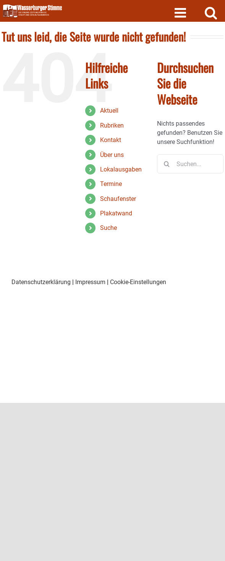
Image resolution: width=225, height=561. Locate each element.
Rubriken (112, 125)
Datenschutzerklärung (41, 282)
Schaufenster (118, 198)
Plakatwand (116, 213)
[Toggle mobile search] (211, 12)
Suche (108, 227)
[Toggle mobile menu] (181, 12)
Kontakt (110, 140)
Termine (111, 184)
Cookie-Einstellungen (138, 282)
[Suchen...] (190, 163)
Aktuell (109, 110)
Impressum (90, 282)
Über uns (112, 154)
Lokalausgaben (121, 169)
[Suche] (166, 163)
